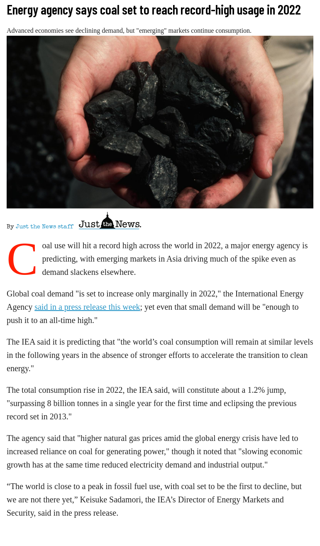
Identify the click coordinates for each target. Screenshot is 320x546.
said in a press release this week (87, 306)
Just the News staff (44, 227)
